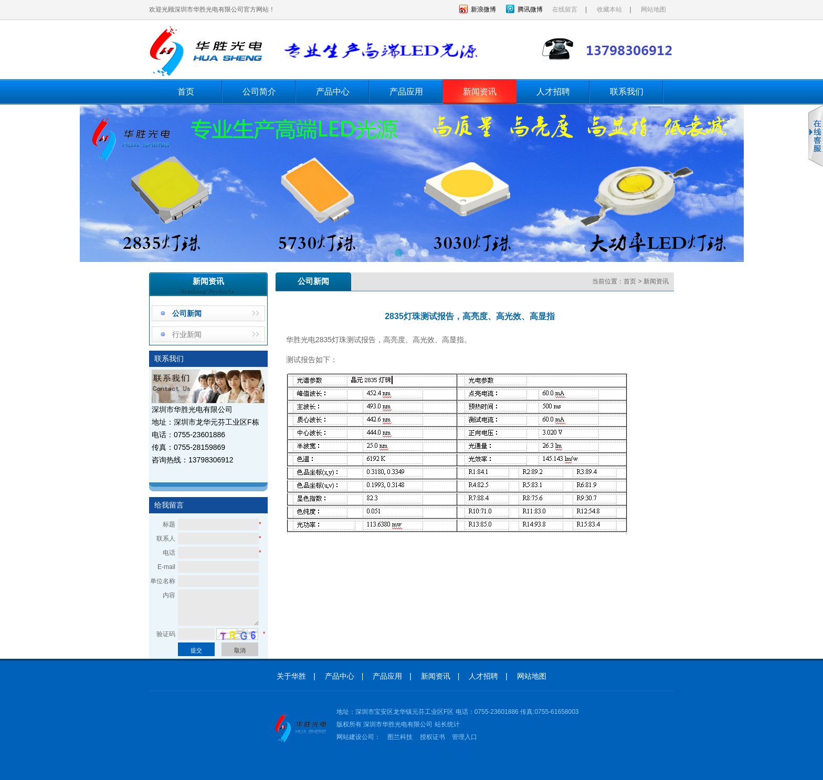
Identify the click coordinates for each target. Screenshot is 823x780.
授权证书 (432, 737)
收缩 (815, 136)
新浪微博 (483, 9)
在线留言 (564, 9)
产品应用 (406, 91)
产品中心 (333, 91)
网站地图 (653, 9)
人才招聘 (553, 91)
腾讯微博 (530, 9)
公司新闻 (187, 313)
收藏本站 (609, 9)
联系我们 (626, 91)
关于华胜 (291, 676)
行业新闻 (187, 334)
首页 (185, 91)
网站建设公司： (358, 737)
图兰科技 (400, 737)
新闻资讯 (480, 91)
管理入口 (464, 737)
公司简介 (259, 91)
